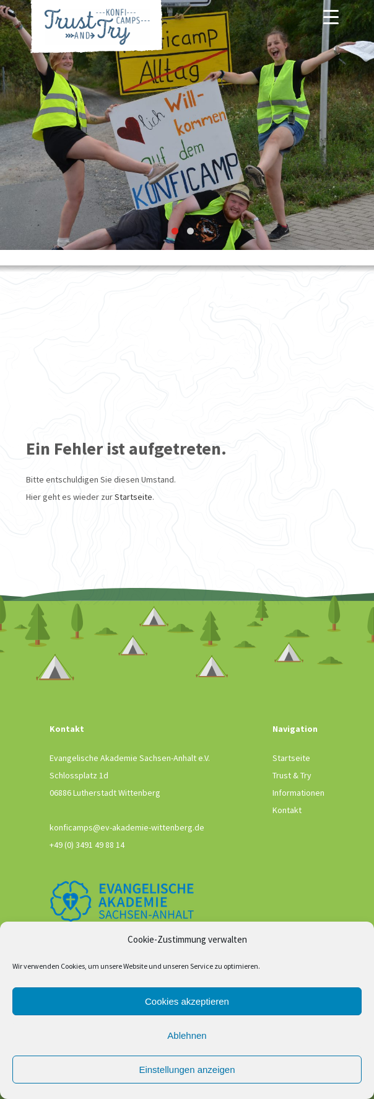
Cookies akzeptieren (187, 1001)
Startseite (133, 496)
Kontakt (287, 810)
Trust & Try (291, 775)
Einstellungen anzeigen (187, 1069)
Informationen (298, 792)
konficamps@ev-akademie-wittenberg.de (127, 827)
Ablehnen (186, 1035)
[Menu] (331, 16)
